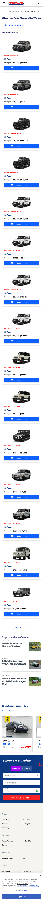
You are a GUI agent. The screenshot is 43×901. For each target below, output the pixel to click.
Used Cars (26, 768)
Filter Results (13, 25)
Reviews (5, 824)
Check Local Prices (21, 798)
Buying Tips (27, 824)
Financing (5, 828)
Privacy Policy (27, 871)
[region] (21, 887)
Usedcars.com (7, 858)
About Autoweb (8, 841)
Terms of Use (7, 871)
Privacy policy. (22, 886)
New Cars (16, 768)
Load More (21, 627)
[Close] (40, 875)
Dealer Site (26, 841)
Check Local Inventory (21, 68)
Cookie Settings (21, 890)
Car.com (25, 858)
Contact (5, 845)
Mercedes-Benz (14, 12)
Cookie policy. (34, 886)
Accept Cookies (22, 897)
